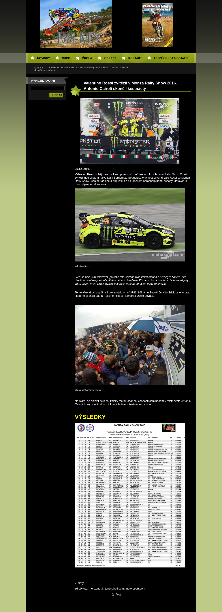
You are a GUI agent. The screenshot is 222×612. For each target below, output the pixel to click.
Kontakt (135, 58)
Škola (87, 58)
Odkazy (110, 58)
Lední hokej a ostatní (171, 58)
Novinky (38, 67)
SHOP (66, 58)
